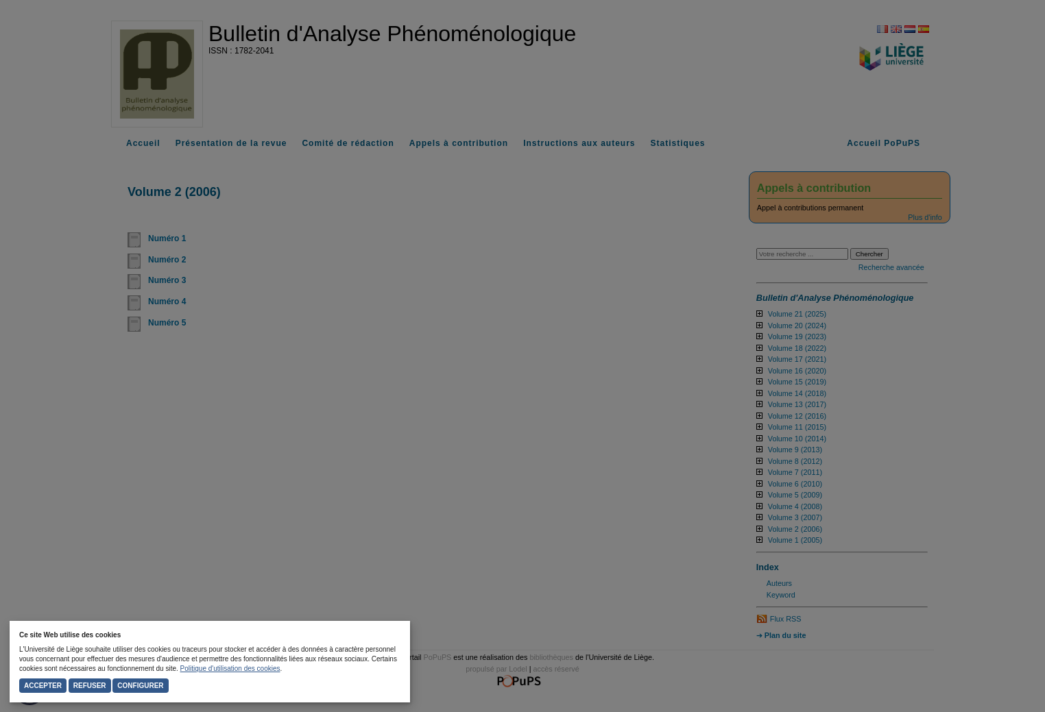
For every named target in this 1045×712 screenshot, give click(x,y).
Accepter (43, 685)
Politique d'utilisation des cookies (230, 668)
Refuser (89, 685)
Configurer (140, 685)
